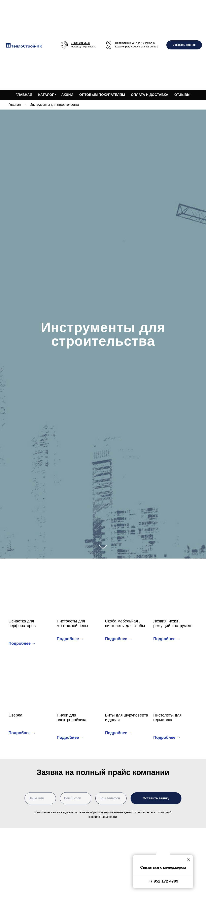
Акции (67, 95)
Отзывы (182, 95)
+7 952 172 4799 (163, 881)
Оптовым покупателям (102, 95)
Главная (24, 95)
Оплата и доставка (149, 95)
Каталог (46, 95)
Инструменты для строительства (54, 104)
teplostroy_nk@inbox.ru (83, 46)
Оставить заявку (156, 798)
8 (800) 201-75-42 (80, 43)
